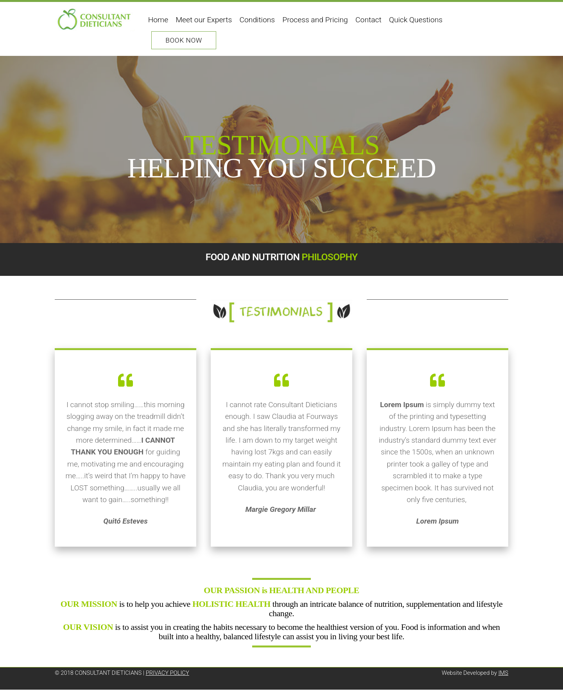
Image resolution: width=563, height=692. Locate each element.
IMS (503, 675)
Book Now (184, 40)
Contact (369, 19)
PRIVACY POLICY (167, 675)
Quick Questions (416, 19)
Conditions (257, 19)
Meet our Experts (204, 19)
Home (158, 19)
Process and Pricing (315, 19)
